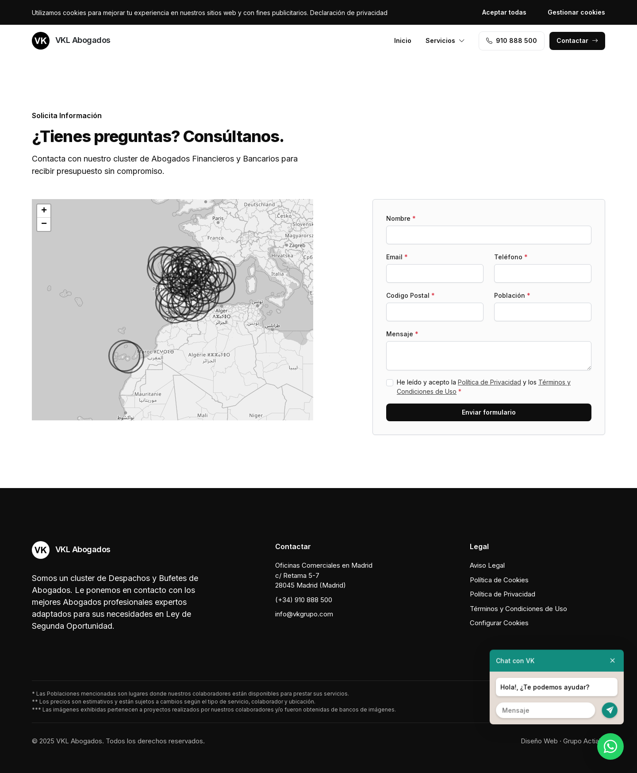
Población (512, 295)
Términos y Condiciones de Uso (518, 608)
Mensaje (402, 334)
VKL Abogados (71, 41)
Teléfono (511, 257)
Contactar (577, 40)
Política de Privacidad (489, 382)
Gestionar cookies (576, 12)
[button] (174, 307)
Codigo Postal (410, 295)
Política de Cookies (499, 580)
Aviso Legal (487, 565)
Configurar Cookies (499, 623)
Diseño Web (539, 741)
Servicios (445, 40)
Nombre (401, 218)
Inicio (402, 40)
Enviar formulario (489, 412)
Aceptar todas (504, 12)
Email (397, 257)
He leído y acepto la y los (484, 386)
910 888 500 (511, 40)
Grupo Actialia (584, 741)
